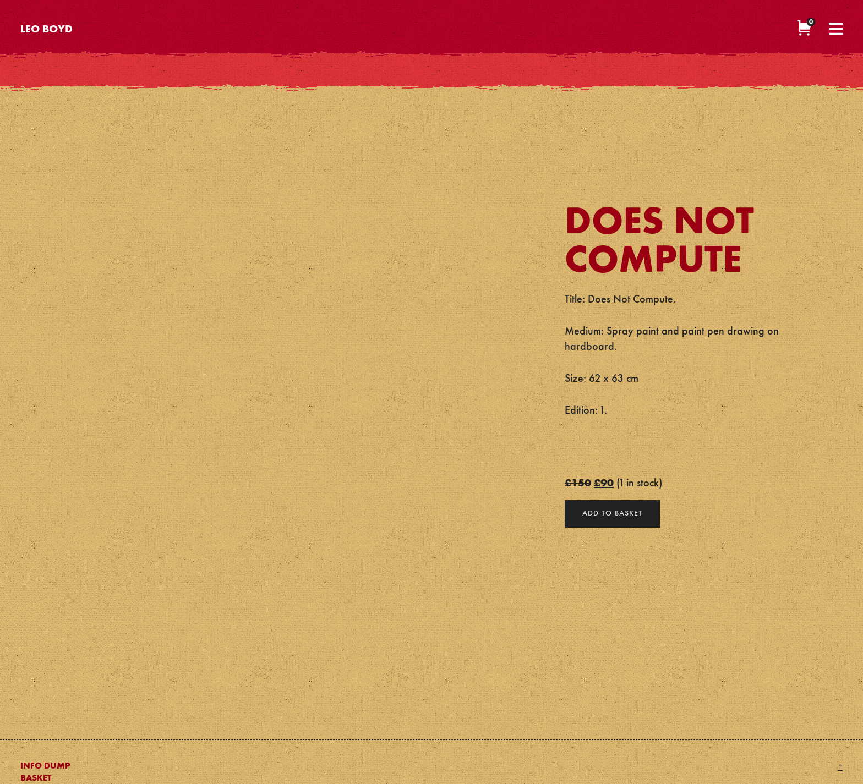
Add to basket (612, 513)
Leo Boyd (46, 29)
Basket (36, 778)
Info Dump (45, 766)
